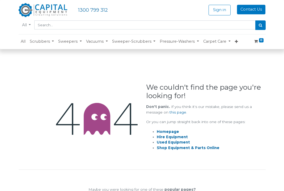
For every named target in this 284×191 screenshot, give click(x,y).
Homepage (168, 131)
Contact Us (251, 9)
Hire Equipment (172, 137)
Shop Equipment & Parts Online (188, 148)
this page (177, 112)
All (25, 25)
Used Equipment (173, 142)
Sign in (219, 9)
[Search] (260, 25)
